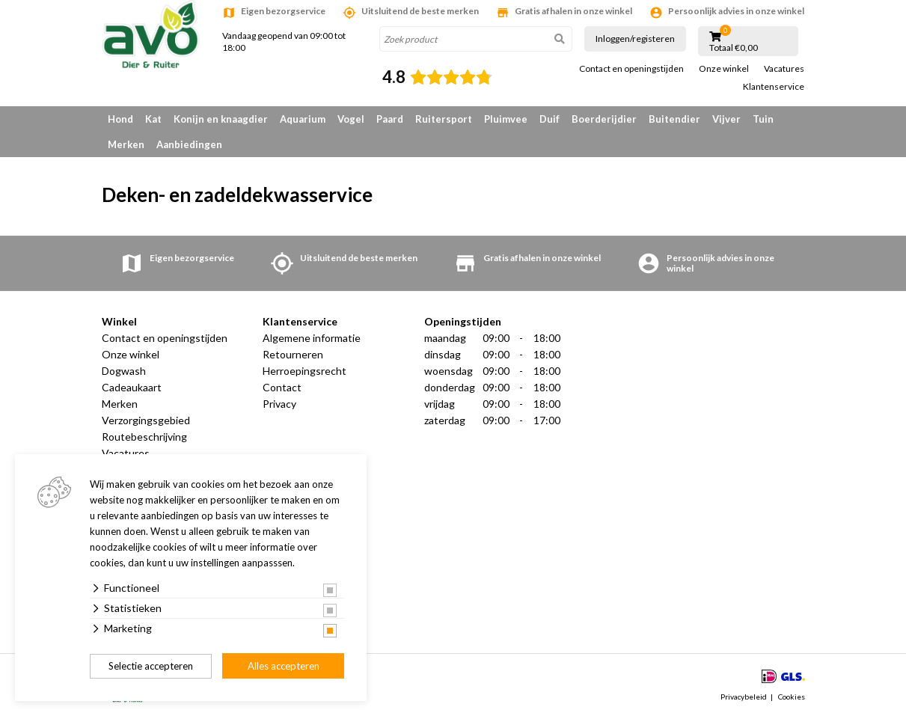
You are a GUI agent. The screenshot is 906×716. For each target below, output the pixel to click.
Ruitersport (443, 119)
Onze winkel (724, 68)
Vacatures (784, 68)
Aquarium (302, 119)
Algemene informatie (312, 337)
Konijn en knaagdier (221, 119)
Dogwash (124, 370)
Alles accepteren (283, 666)
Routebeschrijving (144, 436)
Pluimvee (505, 119)
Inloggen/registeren (635, 38)
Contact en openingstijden (631, 68)
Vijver (726, 119)
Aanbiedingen (189, 144)
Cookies (791, 696)
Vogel (350, 119)
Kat (153, 119)
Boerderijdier (604, 119)
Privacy (279, 403)
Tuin (763, 119)
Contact (282, 387)
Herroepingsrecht (304, 370)
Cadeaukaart (132, 387)
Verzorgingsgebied (146, 420)
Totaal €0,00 (733, 47)
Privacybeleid (743, 696)
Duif (549, 119)
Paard (389, 119)
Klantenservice (773, 86)
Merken (126, 144)
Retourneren (293, 354)
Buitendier (674, 119)
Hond (120, 119)
